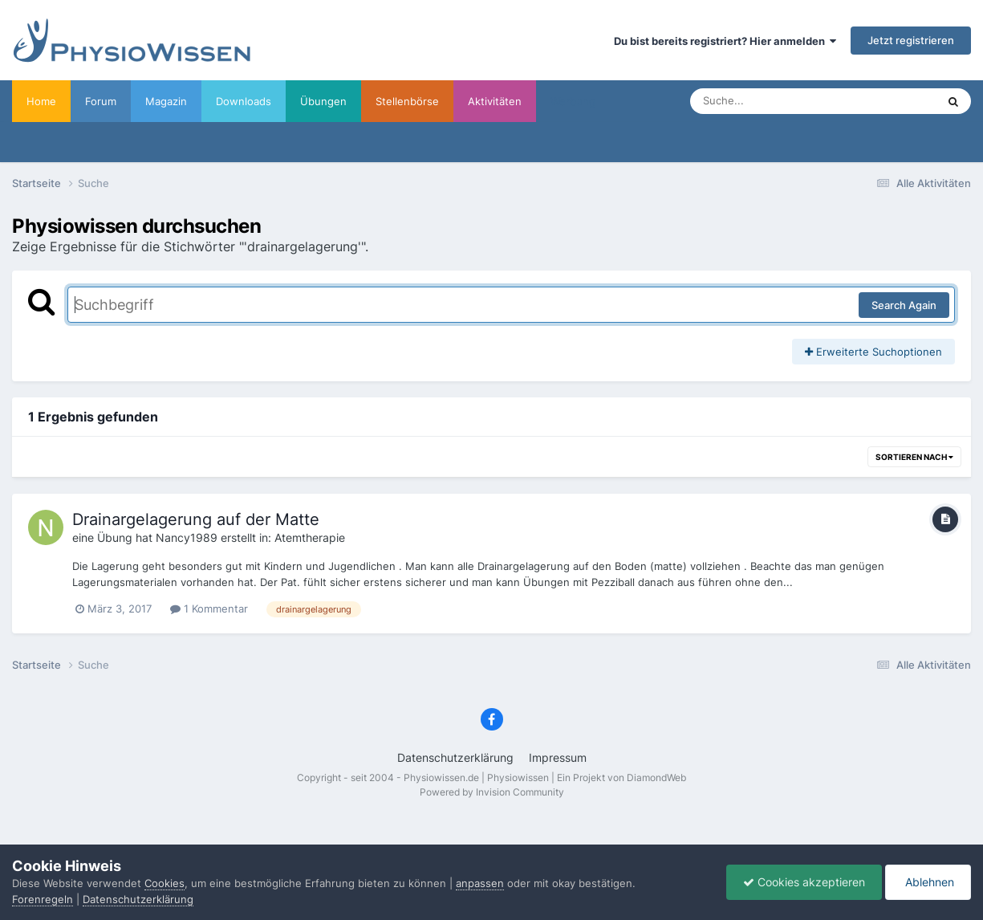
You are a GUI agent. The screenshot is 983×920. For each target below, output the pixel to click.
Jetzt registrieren (910, 40)
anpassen (480, 883)
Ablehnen (928, 882)
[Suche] (781, 101)
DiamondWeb (656, 777)
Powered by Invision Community (492, 792)
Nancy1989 (186, 537)
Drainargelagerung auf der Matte (195, 519)
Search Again (903, 305)
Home (41, 101)
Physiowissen (518, 777)
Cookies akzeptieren (804, 882)
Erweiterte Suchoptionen (873, 351)
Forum (100, 101)
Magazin (166, 101)
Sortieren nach (914, 457)
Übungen (323, 101)
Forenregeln (42, 899)
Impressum (558, 757)
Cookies (164, 883)
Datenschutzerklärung (455, 757)
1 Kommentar (209, 608)
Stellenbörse (407, 101)
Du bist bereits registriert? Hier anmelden (725, 41)
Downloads (243, 101)
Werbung (572, 101)
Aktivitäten (495, 101)
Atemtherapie (309, 537)
